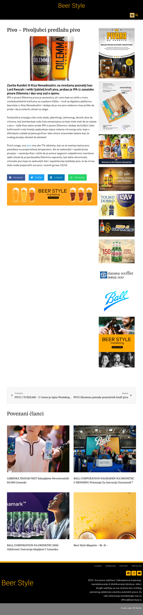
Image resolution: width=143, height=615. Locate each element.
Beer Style (71, 5)
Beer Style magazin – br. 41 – (91, 545)
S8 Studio (137, 608)
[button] (132, 15)
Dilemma (27, 97)
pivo (29, 145)
